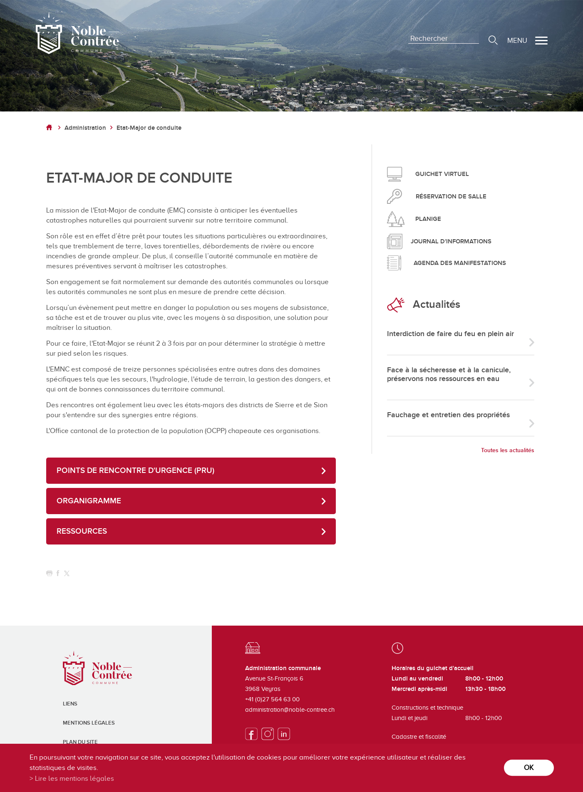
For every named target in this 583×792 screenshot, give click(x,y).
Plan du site (80, 742)
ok (528, 768)
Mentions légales (89, 723)
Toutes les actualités (507, 450)
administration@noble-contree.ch (290, 709)
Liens (70, 703)
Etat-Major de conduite (149, 128)
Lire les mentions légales (74, 778)
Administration (85, 128)
